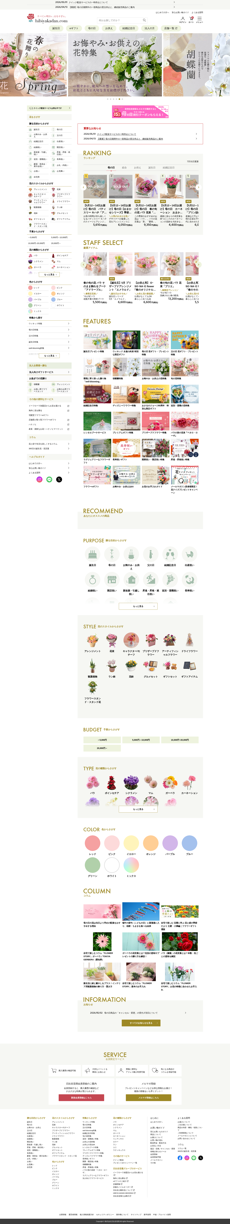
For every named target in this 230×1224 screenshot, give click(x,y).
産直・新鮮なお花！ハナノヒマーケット (49, 429)
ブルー (54, 1180)
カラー (115, 1142)
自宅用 (29, 1167)
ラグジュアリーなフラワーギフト (96, 1175)
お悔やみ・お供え (34, 1127)
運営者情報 (73, 1215)
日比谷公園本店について (124, 1190)
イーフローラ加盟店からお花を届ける (49, 406)
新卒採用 (147, 1215)
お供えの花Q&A (89, 1144)
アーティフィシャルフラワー (63, 1133)
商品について (155, 1134)
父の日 (29, 1130)
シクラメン (117, 1127)
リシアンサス (118, 1139)
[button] (107, 99)
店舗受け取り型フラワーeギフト (49, 420)
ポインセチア (118, 1125)
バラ (115, 1122)
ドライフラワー (58, 1136)
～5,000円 (102, 740)
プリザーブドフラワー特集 (93, 1153)
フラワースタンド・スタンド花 (64, 1156)
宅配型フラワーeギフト (39, 415)
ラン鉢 (54, 1142)
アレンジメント (58, 1122)
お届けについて (156, 1137)
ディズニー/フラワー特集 (92, 1156)
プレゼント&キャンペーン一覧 (125, 1163)
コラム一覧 (182, 1148)
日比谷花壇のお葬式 (122, 1196)
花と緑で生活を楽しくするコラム (43, 444)
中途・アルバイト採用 (162, 1215)
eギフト (74, 28)
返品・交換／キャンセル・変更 (162, 1149)
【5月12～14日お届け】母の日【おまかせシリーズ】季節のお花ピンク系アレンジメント (120, 212)
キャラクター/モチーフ (61, 1127)
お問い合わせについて (186, 1138)
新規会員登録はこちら (81, 1098)
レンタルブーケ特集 (90, 1147)
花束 (54, 1125)
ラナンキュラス (119, 1150)
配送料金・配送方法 (158, 1143)
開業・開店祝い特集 (90, 1161)
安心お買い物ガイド (180, 12)
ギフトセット (57, 1150)
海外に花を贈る (49, 410)
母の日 (92, 28)
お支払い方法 (155, 1146)
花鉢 (54, 1144)
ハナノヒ (49, 424)
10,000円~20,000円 (180, 740)
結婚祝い (30, 1139)
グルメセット (57, 1147)
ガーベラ (116, 1133)
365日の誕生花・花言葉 (39, 448)
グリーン (55, 1183)
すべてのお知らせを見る (141, 1023)
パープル (55, 1177)
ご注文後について (185, 1125)
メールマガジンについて (187, 1136)
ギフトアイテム (58, 1153)
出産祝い (30, 1136)
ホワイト (55, 1185)
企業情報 (62, 1215)
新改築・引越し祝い (35, 1144)
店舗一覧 (171, 28)
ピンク (54, 1168)
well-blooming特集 (89, 1130)
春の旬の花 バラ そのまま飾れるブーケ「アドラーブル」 (94, 286)
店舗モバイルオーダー (123, 1187)
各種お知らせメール (158, 1151)
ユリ (115, 1147)
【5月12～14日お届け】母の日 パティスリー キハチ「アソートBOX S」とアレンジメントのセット (95, 212)
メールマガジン (156, 1160)
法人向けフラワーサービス (93, 1178)
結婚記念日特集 (89, 1133)
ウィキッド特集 (89, 1122)
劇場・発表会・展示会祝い (37, 1156)
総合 (124, 167)
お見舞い (30, 1164)
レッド (54, 1166)
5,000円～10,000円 (141, 740)
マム (115, 1130)
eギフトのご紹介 (121, 1181)
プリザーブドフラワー (61, 1130)
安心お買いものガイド (159, 1132)
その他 (153, 1163)
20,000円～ (102, 748)
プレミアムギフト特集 (91, 1150)
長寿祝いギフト (89, 1159)
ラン (115, 1144)
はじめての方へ (162, 12)
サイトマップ (136, 1215)
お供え (109, 28)
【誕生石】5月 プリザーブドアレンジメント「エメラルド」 (120, 286)
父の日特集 (87, 1127)
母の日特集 (87, 1125)
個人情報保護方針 (87, 1215)
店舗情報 (118, 1184)
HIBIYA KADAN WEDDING (124, 1193)
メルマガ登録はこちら (148, 1098)
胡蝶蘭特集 (87, 1164)
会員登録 (153, 1154)
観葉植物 (55, 1139)
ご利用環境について (185, 1133)
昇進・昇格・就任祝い (36, 1147)
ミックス (55, 1188)
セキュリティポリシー (105, 1215)
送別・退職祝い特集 (90, 1139)
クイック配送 (118, 1160)
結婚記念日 (128, 28)
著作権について (122, 1215)
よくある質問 (197, 12)
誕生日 (56, 28)
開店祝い (30, 1142)
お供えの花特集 (89, 1142)
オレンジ (55, 1174)
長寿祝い (30, 1153)
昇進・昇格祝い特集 (90, 1167)
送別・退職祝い (33, 1150)
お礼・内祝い (32, 1159)
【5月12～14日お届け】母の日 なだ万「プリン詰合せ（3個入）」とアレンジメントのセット (197, 212)
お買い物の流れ (156, 1140)
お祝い (29, 1161)
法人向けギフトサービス (41, 372)
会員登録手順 (155, 1157)
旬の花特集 (87, 1136)
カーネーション (119, 1136)
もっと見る (138, 606)
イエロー (55, 1171)
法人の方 (150, 28)
